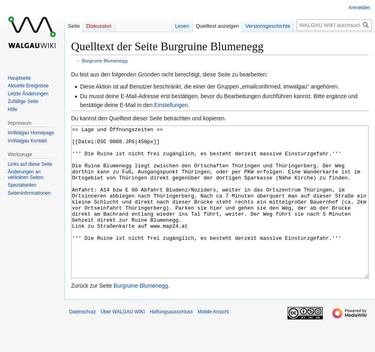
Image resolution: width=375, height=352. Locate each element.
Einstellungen (171, 105)
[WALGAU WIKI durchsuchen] (334, 25)
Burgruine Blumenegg (105, 60)
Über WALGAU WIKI (123, 342)
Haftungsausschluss (171, 342)
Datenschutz (82, 342)
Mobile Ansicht (213, 342)
